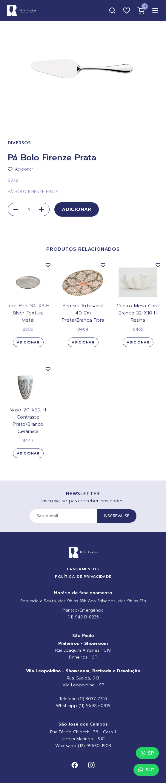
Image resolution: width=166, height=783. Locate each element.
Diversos (19, 143)
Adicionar (76, 209)
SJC (146, 769)
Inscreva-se (117, 516)
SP (147, 753)
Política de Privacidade (83, 576)
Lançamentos (83, 569)
